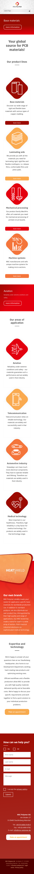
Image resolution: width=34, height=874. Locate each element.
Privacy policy (19, 867)
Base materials (12, 22)
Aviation (8, 293)
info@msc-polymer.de (17, 865)
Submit (8, 794)
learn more (17, 123)
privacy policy (22, 789)
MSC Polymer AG (10, 861)
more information (13, 28)
